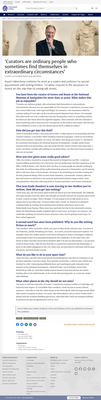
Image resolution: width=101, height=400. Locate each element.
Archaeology (30, 360)
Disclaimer (53, 378)
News (9, 18)
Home (4, 18)
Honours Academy (32, 384)
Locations (53, 375)
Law (27, 369)
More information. (27, 398)
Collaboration (54, 15)
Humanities (21, 346)
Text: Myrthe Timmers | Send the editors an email (79, 324)
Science (28, 375)
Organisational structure (40, 2)
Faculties (65, 15)
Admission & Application (9, 384)
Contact (52, 386)
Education (20, 15)
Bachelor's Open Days (9, 378)
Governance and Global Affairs (35, 363)
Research (11, 15)
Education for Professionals (10, 369)
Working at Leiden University (59, 360)
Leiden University (8, 2)
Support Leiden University (58, 363)
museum (42, 318)
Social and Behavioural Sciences (36, 378)
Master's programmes (9, 363)
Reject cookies (89, 398)
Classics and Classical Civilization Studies (30, 349)
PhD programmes (7, 366)
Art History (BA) (23, 334)
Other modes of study (9, 375)
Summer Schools (7, 372)
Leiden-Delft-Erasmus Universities (60, 372)
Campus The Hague (78, 15)
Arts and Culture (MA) (25, 336)
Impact (52, 369)
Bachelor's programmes (9, 360)
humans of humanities (30, 318)
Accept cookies (74, 398)
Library (51, 2)
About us (44, 15)
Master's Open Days (8, 381)
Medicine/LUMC (31, 372)
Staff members (26, 2)
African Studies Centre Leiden (35, 381)
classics (19, 318)
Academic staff (32, 15)
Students (17, 2)
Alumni (90, 15)
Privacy (52, 384)
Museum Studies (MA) (25, 338)
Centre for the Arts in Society (27, 347)
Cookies (52, 381)
